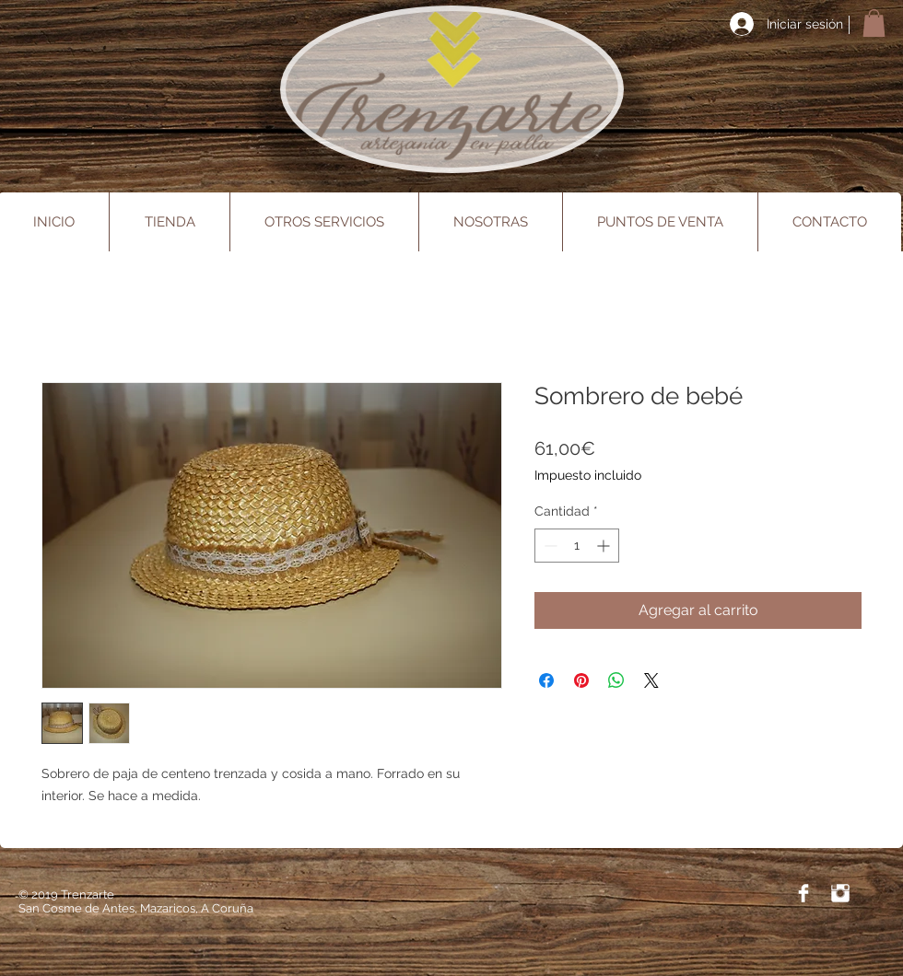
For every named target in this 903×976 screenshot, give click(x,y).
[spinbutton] (576, 545)
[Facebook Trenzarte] (803, 893)
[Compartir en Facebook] (546, 680)
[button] (873, 23)
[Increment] (604, 545)
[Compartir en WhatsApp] (616, 680)
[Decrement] (548, 545)
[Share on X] (651, 680)
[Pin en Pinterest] (581, 680)
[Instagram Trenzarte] (840, 893)
